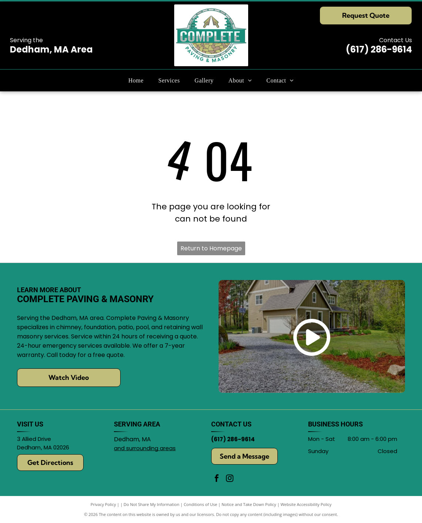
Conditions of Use (200, 504)
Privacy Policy (103, 504)
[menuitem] (136, 80)
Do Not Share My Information (151, 504)
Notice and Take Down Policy (249, 504)
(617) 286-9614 (379, 49)
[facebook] (216, 479)
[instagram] (229, 479)
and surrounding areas (145, 448)
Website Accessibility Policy (305, 504)
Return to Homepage (211, 248)
